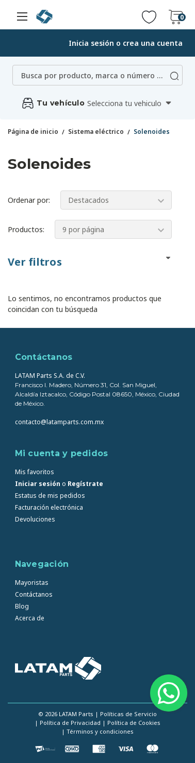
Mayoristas (31, 582)
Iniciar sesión (37, 483)
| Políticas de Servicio (126, 714)
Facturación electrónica (49, 507)
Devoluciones (35, 519)
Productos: (26, 229)
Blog (22, 606)
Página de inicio (33, 131)
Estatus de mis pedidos (50, 495)
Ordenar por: (29, 200)
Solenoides (152, 131)
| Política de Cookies (131, 722)
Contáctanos (34, 594)
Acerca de (29, 618)
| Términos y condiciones (97, 731)
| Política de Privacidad (68, 722)
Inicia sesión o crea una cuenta (126, 43)
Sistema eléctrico (96, 131)
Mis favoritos (34, 471)
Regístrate (85, 483)
